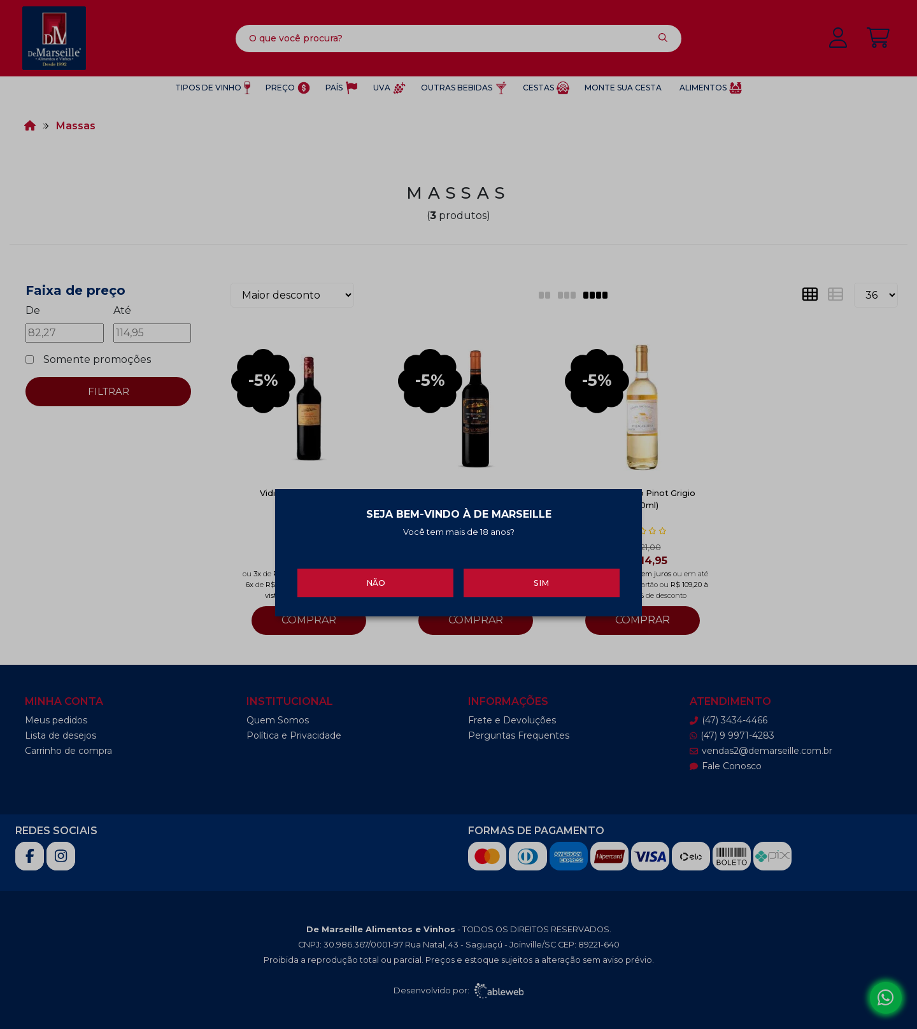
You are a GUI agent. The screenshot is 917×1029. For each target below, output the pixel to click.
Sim (541, 578)
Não (375, 578)
